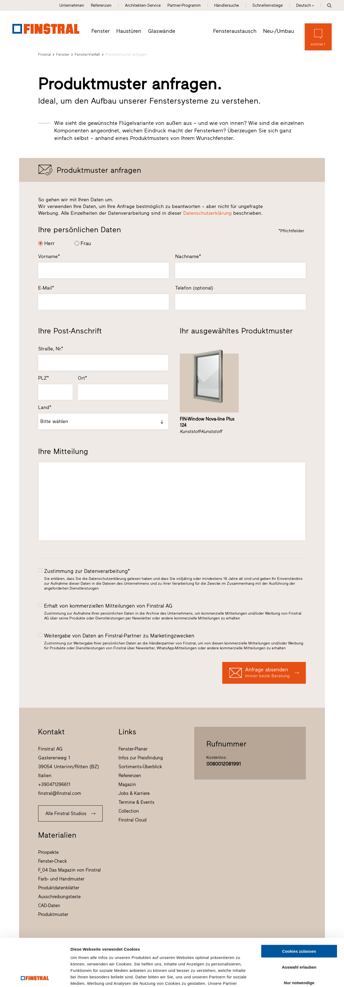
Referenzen (101, 5)
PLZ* (43, 378)
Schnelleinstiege (267, 5)
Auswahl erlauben (299, 919)
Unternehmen (71, 5)
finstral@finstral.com (59, 793)
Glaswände (161, 31)
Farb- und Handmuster (61, 879)
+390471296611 (54, 784)
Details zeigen (285, 976)
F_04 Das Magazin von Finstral (69, 870)
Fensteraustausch (234, 31)
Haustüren (128, 31)
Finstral (44, 54)
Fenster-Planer (133, 749)
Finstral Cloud (132, 820)
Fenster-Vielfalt (87, 54)
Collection (129, 811)
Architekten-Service (143, 5)
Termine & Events (136, 802)
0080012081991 (223, 764)
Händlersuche (226, 5)
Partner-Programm (184, 5)
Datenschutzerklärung (207, 213)
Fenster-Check (52, 861)
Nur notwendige (299, 935)
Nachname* (188, 256)
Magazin (127, 784)
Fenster (100, 31)
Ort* (82, 378)
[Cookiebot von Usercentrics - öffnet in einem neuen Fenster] (34, 976)
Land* (44, 407)
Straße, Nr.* (50, 349)
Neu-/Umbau (278, 31)
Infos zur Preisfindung (141, 757)
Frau (86, 243)
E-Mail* (46, 288)
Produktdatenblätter (58, 887)
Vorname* (49, 256)
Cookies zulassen (299, 904)
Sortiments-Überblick (140, 766)
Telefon (194, 288)
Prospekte (48, 852)
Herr (49, 243)
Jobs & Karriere (134, 793)
